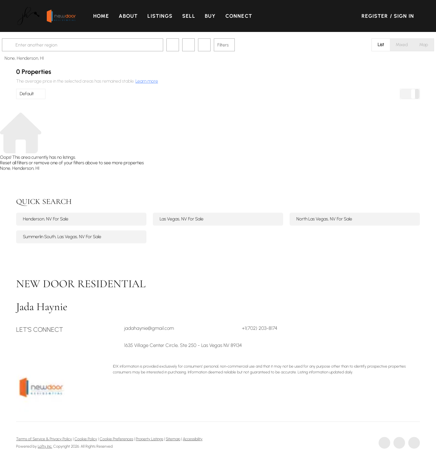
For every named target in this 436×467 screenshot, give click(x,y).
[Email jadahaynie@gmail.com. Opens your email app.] (167, 328)
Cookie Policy (85, 439)
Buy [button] (215, 16)
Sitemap (173, 439)
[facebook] (384, 443)
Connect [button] (243, 16)
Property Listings (149, 439)
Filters (237, 45)
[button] (33, 15)
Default (27, 93)
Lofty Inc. (45, 446)
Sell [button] (193, 16)
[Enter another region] (99, 45)
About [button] (133, 16)
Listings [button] (165, 16)
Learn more (146, 81)
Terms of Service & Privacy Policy (44, 439)
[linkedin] (399, 443)
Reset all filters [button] (14, 163)
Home (106, 16)
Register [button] (375, 16)
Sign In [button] (404, 16)
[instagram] (414, 443)
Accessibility (193, 439)
